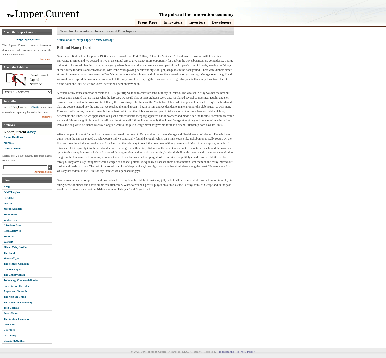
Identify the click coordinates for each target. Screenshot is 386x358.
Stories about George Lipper (75, 40)
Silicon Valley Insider (16, 247)
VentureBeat (11, 220)
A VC (7, 187)
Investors (197, 22)
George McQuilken (14, 341)
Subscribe (9, 101)
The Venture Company (16, 263)
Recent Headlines (13, 137)
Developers (222, 22)
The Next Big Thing (15, 296)
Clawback (9, 329)
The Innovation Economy (18, 302)
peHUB (8, 203)
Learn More (46, 59)
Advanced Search (43, 172)
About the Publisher (16, 67)
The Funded (10, 253)
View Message (105, 40)
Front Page (147, 22)
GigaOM (9, 198)
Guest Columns (12, 148)
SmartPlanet (11, 313)
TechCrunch (10, 214)
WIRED (8, 241)
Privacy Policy (246, 351)
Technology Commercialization (21, 280)
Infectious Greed (13, 225)
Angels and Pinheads (15, 291)
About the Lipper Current (19, 32)
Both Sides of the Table (16, 286)
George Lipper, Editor (27, 39)
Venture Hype (11, 258)
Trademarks (226, 351)
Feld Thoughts (12, 192)
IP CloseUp (10, 335)
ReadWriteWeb (12, 230)
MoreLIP (9, 142)
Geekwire (9, 324)
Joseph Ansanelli (13, 208)
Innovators (173, 22)
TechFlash (9, 236)
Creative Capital (13, 269)
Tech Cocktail (11, 308)
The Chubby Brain (14, 274)
